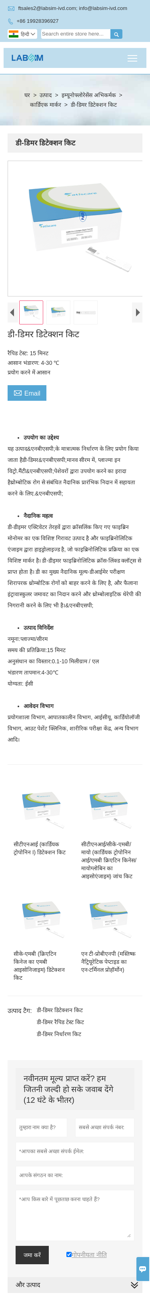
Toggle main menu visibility (133, 55)
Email (27, 392)
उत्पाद (46, 95)
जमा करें (32, 1255)
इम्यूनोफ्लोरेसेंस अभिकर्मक (89, 95)
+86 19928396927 (37, 21)
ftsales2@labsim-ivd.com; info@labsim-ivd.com (72, 8)
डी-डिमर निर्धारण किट (59, 1034)
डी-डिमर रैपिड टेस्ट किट (60, 1022)
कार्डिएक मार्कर (45, 104)
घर (27, 95)
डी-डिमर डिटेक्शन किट (60, 1010)
